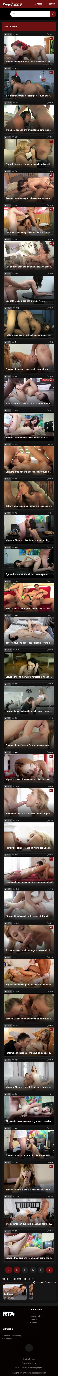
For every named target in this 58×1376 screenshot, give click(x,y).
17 (33, 1270)
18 (41, 1270)
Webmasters (7, 1339)
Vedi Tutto (45, 1282)
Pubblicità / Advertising (11, 1336)
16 (25, 1270)
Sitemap (33, 1322)
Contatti (33, 1319)
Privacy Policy (36, 1316)
